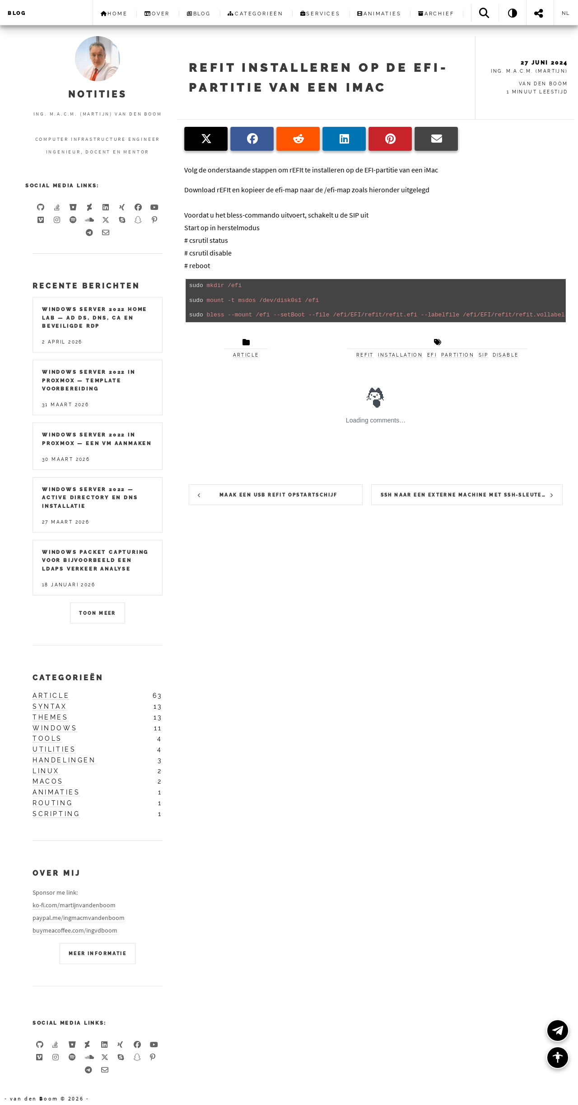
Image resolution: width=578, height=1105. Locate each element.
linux (46, 771)
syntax (50, 706)
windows (55, 728)
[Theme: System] (512, 13)
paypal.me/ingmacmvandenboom (79, 918)
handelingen (64, 760)
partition (458, 355)
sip (483, 355)
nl (566, 13)
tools (47, 738)
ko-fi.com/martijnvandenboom (74, 905)
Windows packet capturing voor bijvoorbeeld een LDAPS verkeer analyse (95, 560)
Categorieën (255, 13)
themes (51, 717)
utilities (54, 749)
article (246, 355)
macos (48, 781)
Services (320, 13)
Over (157, 13)
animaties (56, 792)
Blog (17, 13)
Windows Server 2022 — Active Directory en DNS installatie (90, 497)
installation (400, 355)
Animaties (379, 13)
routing (53, 803)
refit (365, 355)
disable (506, 355)
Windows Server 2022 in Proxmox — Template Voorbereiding (88, 380)
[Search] (485, 13)
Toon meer (97, 613)
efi (432, 355)
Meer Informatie (97, 953)
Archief (436, 13)
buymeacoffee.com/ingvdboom (75, 930)
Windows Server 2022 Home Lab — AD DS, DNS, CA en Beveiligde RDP (94, 317)
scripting (56, 814)
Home (114, 13)
